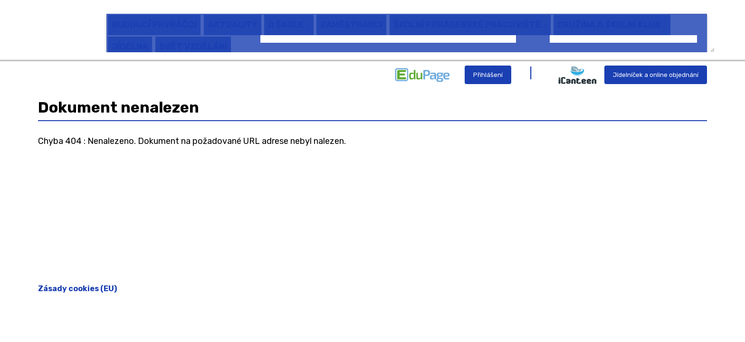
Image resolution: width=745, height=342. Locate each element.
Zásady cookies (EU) (77, 288)
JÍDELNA (130, 40)
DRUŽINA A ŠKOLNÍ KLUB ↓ (612, 18)
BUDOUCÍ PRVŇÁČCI (154, 18)
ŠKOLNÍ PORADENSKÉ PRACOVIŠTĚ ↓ (470, 18)
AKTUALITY (233, 18)
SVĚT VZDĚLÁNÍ (193, 40)
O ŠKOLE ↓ (289, 18)
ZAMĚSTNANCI (351, 18)
